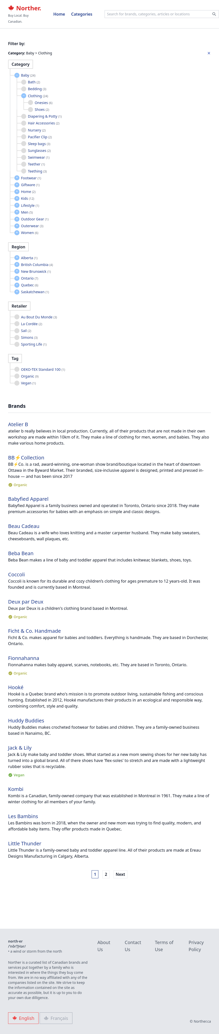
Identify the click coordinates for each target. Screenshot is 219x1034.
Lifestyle (30, 205)
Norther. (24, 8)
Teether (36, 164)
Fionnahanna (23, 658)
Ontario (29, 278)
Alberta (29, 257)
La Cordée (31, 323)
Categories (81, 14)
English (23, 1018)
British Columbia (37, 264)
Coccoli (16, 574)
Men (27, 212)
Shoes (42, 109)
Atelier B (18, 424)
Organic (30, 376)
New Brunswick (36, 271)
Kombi (15, 789)
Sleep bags (39, 143)
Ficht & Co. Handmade (34, 630)
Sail (26, 330)
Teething (37, 171)
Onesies (43, 102)
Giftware (30, 184)
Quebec (29, 285)
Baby (28, 75)
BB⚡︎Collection (26, 457)
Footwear (31, 178)
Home (59, 14)
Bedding (37, 88)
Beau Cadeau (23, 526)
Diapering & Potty (45, 116)
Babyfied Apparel (28, 498)
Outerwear (32, 225)
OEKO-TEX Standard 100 (43, 369)
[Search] (214, 14)
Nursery (36, 130)
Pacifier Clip (40, 137)
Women (29, 232)
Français (56, 1018)
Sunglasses (39, 150)
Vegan (28, 383)
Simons (29, 337)
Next (120, 874)
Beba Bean (21, 553)
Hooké (15, 687)
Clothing (38, 95)
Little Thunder (24, 843)
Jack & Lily (20, 747)
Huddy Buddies (26, 720)
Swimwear (38, 157)
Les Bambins (23, 816)
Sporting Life (34, 344)
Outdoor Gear (34, 219)
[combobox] (161, 14)
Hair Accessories (43, 123)
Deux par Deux (25, 601)
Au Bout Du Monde (39, 317)
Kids (27, 198)
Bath (34, 82)
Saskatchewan (35, 291)
